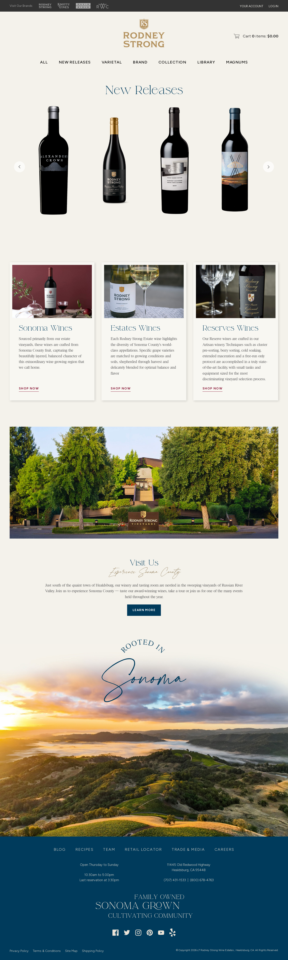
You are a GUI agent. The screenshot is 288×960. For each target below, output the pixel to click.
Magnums (237, 62)
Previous (19, 166)
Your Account (251, 6)
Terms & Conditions (47, 951)
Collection (172, 62)
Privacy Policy (19, 951)
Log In (273, 6)
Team (109, 849)
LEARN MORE (144, 610)
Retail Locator (143, 849)
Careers (224, 849)
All (44, 62)
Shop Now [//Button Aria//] (29, 388)
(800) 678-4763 (202, 880)
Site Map (71, 951)
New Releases (75, 62)
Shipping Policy (93, 951)
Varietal (112, 62)
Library (206, 62)
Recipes (84, 849)
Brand (140, 62)
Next (268, 166)
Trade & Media (188, 849)
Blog (60, 849)
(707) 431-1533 (175, 880)
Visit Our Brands (21, 6)
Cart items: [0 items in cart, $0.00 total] (260, 36)
